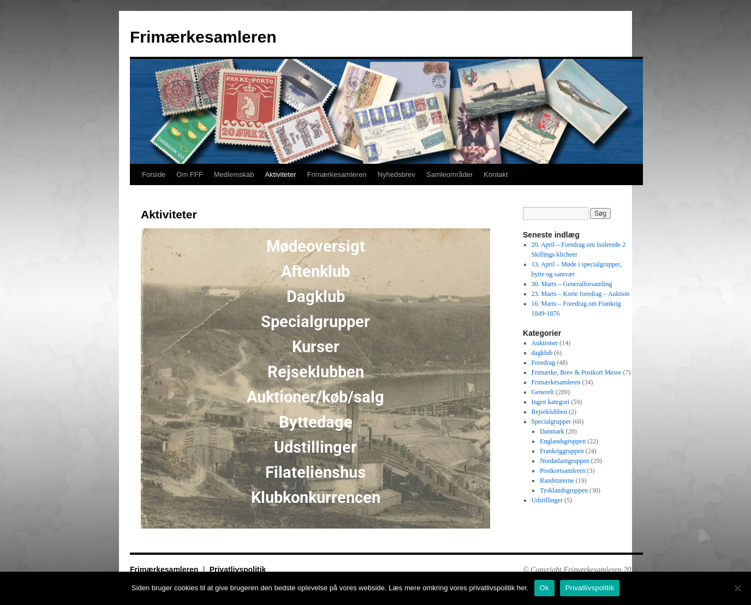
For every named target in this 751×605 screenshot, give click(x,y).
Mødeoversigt (315, 246)
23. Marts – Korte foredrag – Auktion (581, 294)
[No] (737, 588)
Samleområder (449, 174)
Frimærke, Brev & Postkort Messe (577, 372)
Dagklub (316, 296)
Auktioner (545, 343)
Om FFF (189, 174)
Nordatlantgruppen (564, 461)
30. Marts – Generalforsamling (572, 284)
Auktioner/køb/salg (315, 397)
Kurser (315, 346)
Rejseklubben (315, 372)
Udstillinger (315, 447)
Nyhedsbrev (396, 174)
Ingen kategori (551, 402)
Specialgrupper (315, 321)
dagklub (542, 353)
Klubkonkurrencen (315, 497)
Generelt (543, 392)
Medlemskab (234, 174)
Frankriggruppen (562, 451)
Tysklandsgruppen (564, 490)
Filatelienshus (315, 472)
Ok (544, 588)
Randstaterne (557, 480)
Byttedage (316, 422)
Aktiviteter (280, 174)
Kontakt (496, 174)
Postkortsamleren (562, 470)
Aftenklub (315, 271)
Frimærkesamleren (203, 37)
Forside (153, 174)
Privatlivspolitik (238, 569)
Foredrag (543, 362)
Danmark (552, 431)
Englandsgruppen (563, 441)
